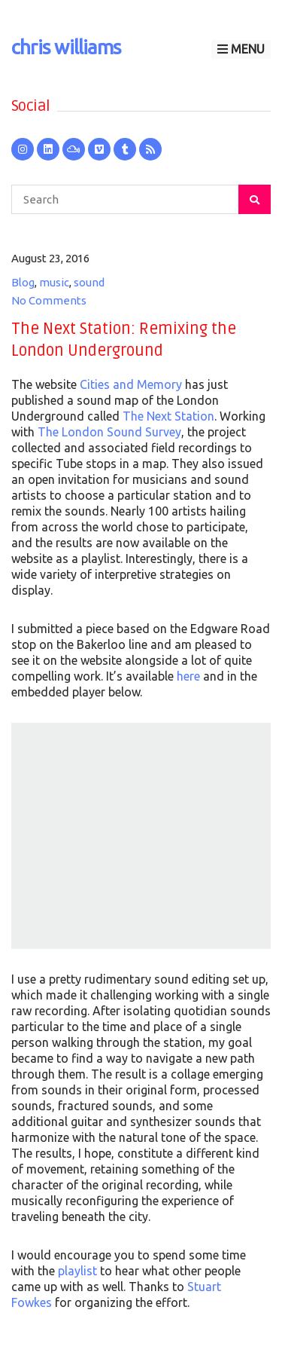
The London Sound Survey (109, 432)
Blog (23, 282)
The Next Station (168, 416)
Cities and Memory (131, 384)
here (188, 676)
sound (89, 282)
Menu (241, 49)
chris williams (66, 47)
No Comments (48, 300)
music (54, 282)
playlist (77, 1271)
